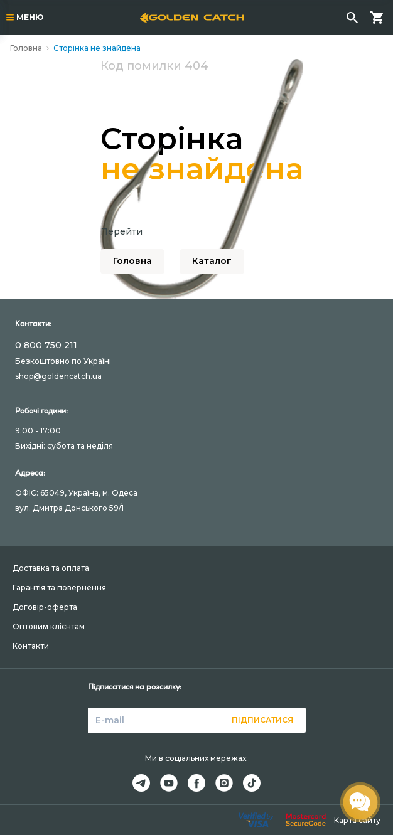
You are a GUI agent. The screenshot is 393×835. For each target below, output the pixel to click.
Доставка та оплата (51, 568)
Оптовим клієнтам (49, 626)
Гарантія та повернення (59, 587)
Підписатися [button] (262, 720)
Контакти (31, 646)
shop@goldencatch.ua (58, 376)
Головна (26, 48)
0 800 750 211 (46, 345)
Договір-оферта (45, 607)
